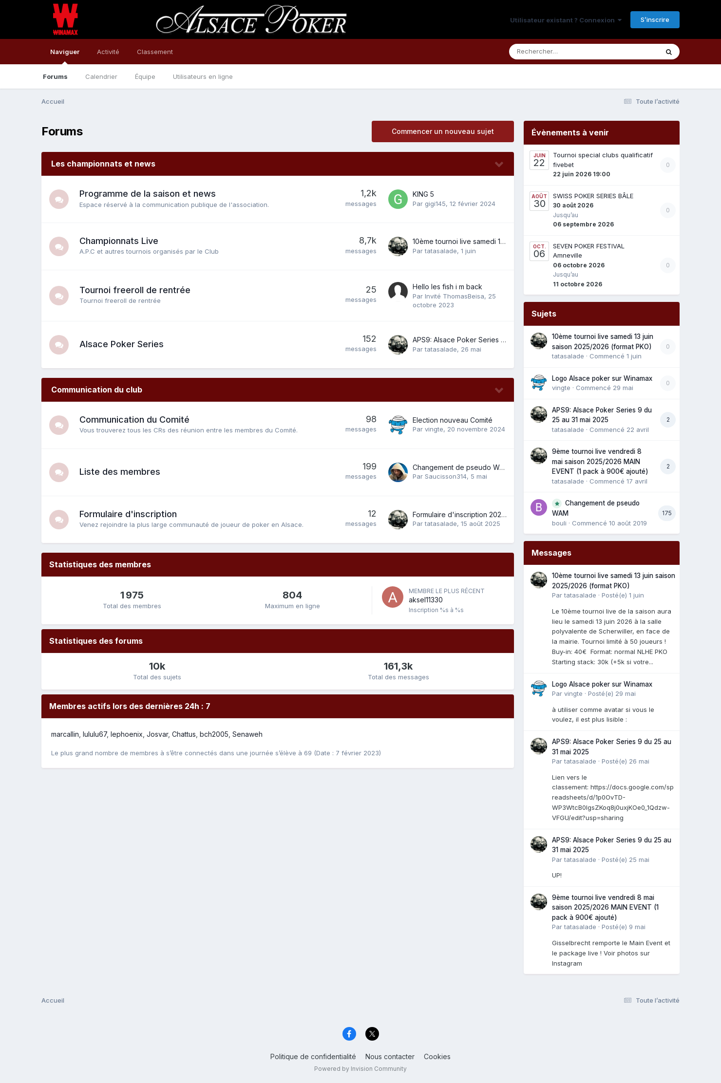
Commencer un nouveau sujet (443, 131)
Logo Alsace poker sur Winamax (602, 378)
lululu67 (95, 734)
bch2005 (214, 734)
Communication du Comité (134, 419)
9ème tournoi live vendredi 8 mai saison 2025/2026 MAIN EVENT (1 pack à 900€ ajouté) (600, 461)
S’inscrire (655, 19)
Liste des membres (119, 472)
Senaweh (247, 734)
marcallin (65, 734)
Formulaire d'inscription (128, 514)
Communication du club (96, 389)
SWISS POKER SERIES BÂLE (593, 196)
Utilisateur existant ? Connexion (566, 20)
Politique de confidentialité (313, 1056)
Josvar (157, 734)
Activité (108, 52)
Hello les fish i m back (447, 286)
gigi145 (435, 203)
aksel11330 (426, 600)
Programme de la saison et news (147, 193)
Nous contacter (390, 1056)
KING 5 (423, 194)
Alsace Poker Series (121, 344)
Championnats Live (118, 241)
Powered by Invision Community (360, 1068)
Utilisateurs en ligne (203, 76)
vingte (434, 429)
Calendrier (101, 76)
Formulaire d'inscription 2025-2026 (469, 514)
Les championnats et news (103, 163)
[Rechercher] (555, 51)
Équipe (145, 76)
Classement (155, 52)
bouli (559, 523)
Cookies (437, 1056)
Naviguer (64, 56)
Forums (55, 76)
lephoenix (127, 734)
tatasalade (441, 251)
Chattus (184, 734)
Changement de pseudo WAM (461, 467)
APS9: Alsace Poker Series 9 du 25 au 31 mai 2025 (493, 340)
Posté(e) (623, 595)
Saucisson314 (446, 476)
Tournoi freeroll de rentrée (134, 290)
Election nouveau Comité (453, 420)
